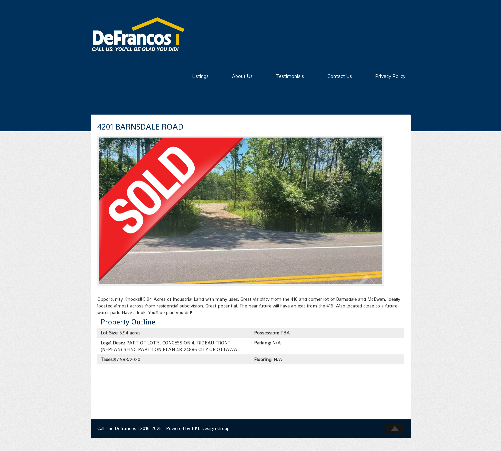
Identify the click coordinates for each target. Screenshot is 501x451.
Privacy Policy (390, 76)
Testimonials (290, 76)
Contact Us (339, 76)
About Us (242, 76)
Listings (200, 76)
